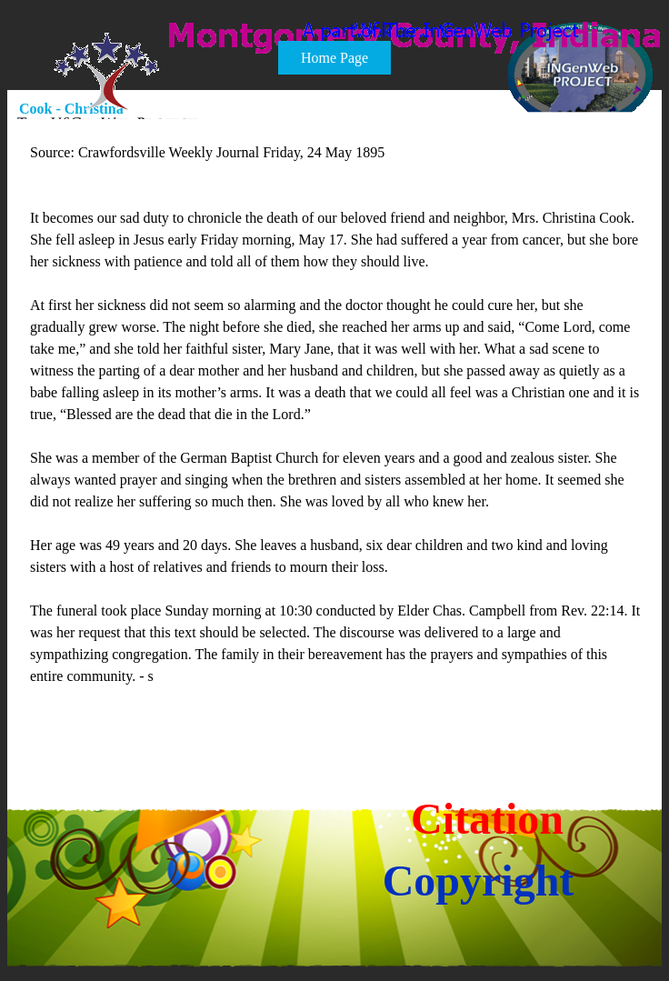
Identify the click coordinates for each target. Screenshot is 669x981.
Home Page (334, 57)
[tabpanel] (335, 436)
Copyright (478, 880)
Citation (487, 819)
